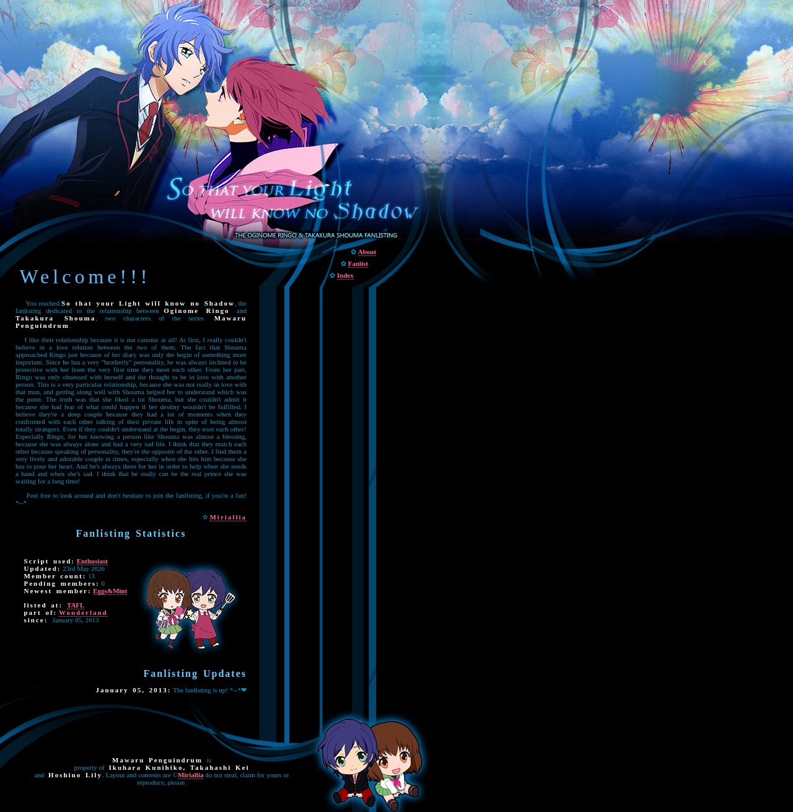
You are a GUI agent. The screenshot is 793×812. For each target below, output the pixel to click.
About (367, 251)
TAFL (76, 605)
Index (345, 275)
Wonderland (83, 612)
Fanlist (358, 263)
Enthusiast (92, 561)
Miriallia (228, 517)
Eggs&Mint (110, 590)
